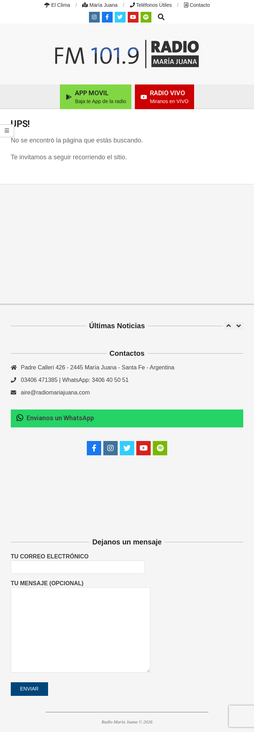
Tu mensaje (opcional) (80, 627)
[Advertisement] (127, 244)
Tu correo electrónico (78, 561)
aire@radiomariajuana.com (55, 392)
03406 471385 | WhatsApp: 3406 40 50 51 (74, 380)
